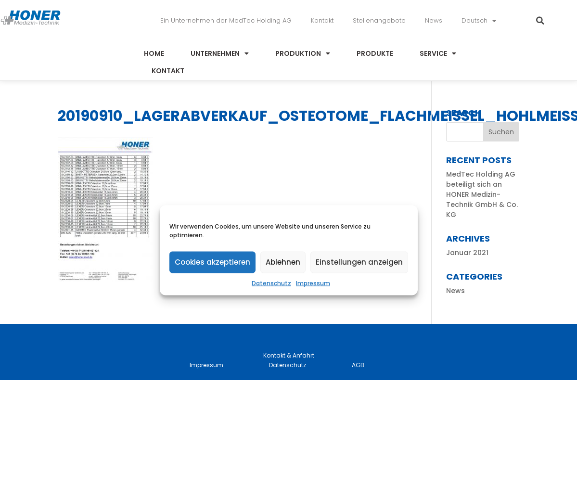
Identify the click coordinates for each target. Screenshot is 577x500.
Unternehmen (220, 53)
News (433, 20)
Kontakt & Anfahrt (288, 355)
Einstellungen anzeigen (359, 262)
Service (438, 53)
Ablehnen (283, 262)
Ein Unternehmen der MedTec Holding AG (226, 20)
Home (154, 53)
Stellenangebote (379, 20)
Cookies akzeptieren (212, 262)
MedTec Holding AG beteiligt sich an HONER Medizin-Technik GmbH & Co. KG (482, 194)
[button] (540, 20)
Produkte (375, 53)
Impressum (313, 283)
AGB (358, 365)
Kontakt (322, 20)
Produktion (302, 53)
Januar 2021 (467, 252)
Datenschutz (271, 283)
